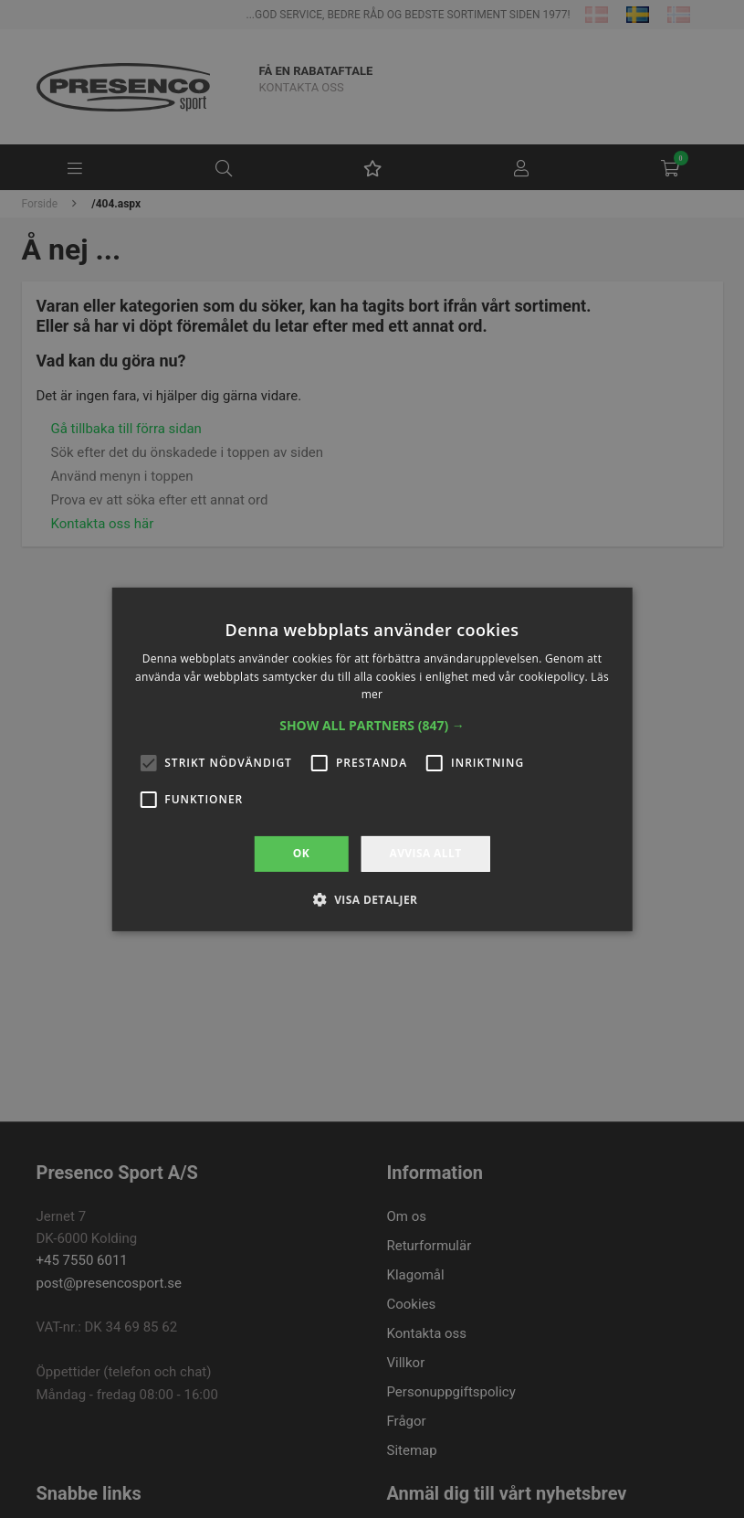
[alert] (372, 759)
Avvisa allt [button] (425, 853)
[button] (372, 725)
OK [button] (301, 853)
